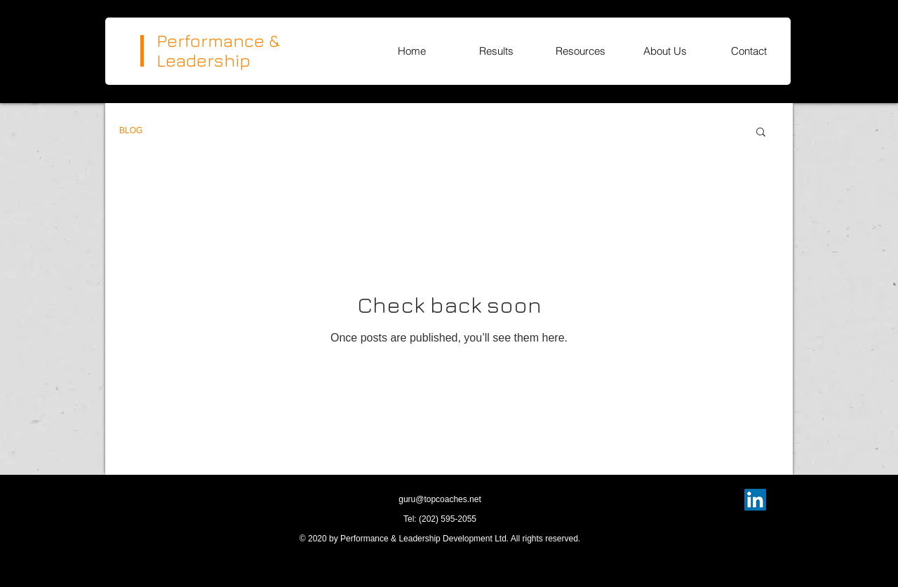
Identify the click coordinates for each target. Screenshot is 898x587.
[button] (761, 133)
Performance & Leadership (218, 50)
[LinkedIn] (755, 500)
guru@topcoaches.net (439, 499)
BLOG (130, 130)
